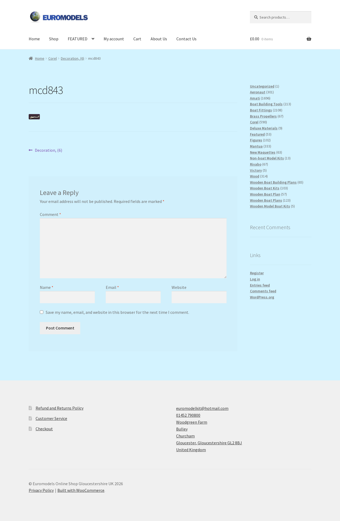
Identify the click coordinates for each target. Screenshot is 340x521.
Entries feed (260, 285)
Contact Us (186, 38)
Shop (53, 38)
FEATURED (77, 38)
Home (34, 38)
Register (257, 273)
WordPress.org (262, 297)
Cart (137, 38)
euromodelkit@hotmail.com (202, 408)
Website (179, 287)
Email (112, 287)
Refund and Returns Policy (59, 408)
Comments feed (263, 291)
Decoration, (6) (72, 58)
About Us (159, 38)
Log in (255, 279)
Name (46, 287)
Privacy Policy (41, 490)
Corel (52, 58)
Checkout (44, 428)
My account (114, 38)
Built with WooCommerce (80, 490)
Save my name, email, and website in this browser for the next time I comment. (117, 312)
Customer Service (51, 418)
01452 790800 (188, 415)
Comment (50, 214)
